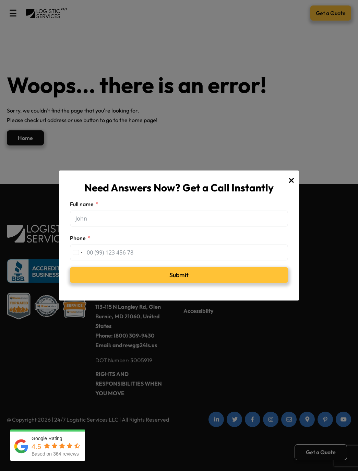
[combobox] (77, 252)
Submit (179, 275)
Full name (82, 204)
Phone (78, 238)
